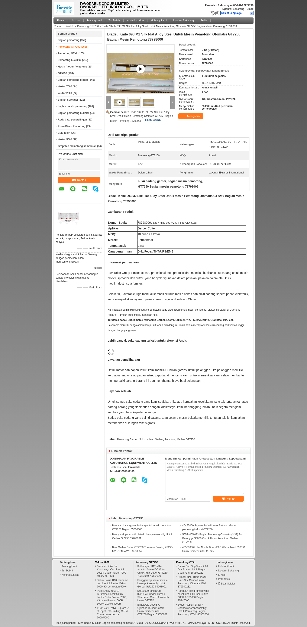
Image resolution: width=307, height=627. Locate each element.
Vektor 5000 (65, 139)
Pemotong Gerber (127, 439)
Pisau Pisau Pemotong (71, 126)
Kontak (79, 180)
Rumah (61, 20)
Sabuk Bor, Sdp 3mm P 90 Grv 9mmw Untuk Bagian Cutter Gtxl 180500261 (193, 569)
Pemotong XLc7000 (69, 60)
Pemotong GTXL (68, 53)
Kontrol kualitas (135, 20)
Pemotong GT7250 (88, 26)
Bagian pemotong (68, 40)
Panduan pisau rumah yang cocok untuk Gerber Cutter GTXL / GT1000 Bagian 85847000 (193, 595)
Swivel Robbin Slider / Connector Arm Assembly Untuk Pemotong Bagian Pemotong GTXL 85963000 (193, 609)
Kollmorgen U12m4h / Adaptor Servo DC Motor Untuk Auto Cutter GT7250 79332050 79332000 (152, 571)
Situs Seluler (226, 583)
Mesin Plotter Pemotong (72, 66)
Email (250, 8)
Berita (203, 20)
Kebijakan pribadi (66, 622)
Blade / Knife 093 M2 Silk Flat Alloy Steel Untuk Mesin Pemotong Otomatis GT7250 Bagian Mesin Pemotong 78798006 (141, 116)
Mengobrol (191, 116)
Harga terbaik (153, 119)
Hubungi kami (159, 20)
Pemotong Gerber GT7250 (180, 439)
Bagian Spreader (68, 99)
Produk (76, 20)
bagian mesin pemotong (72, 106)
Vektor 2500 (65, 93)
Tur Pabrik (114, 20)
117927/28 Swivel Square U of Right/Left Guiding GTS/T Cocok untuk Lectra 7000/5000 (113, 612)
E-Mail (221, 574)
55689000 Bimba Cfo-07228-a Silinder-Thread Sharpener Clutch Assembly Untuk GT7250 (153, 595)
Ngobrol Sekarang (233, 8)
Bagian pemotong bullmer (73, 113)
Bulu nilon (64, 132)
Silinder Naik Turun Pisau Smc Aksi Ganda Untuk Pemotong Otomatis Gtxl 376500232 (192, 582)
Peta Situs (224, 579)
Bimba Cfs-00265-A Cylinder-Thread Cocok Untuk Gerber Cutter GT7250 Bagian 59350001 (152, 609)
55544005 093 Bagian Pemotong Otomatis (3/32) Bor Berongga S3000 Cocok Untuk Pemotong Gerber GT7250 (212, 538)
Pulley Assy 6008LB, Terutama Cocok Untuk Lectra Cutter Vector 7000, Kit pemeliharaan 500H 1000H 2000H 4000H (112, 597)
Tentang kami (94, 20)
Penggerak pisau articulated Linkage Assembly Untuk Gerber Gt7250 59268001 (153, 583)
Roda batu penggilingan (72, 119)
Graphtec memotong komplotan (77, 146)
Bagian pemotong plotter (73, 79)
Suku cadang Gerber (151, 439)
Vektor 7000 (65, 86)
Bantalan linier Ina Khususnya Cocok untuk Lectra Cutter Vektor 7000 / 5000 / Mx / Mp (112, 571)
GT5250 (62, 73)
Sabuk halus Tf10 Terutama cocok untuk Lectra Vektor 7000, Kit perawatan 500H (112, 583)
